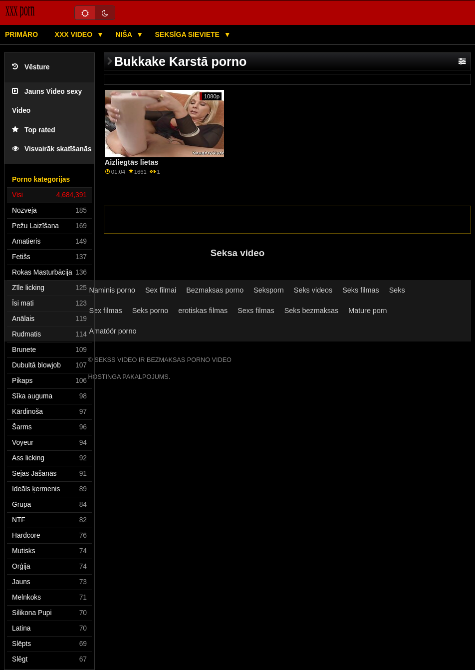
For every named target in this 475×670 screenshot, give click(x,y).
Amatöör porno (112, 331)
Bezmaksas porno (214, 290)
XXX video (74, 34)
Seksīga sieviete (188, 34)
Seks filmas (360, 290)
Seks (397, 290)
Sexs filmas (256, 311)
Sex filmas (105, 311)
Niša (124, 34)
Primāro (21, 34)
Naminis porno (112, 290)
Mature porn (367, 311)
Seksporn (268, 290)
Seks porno (150, 311)
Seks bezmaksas (311, 311)
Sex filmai (160, 290)
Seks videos (313, 290)
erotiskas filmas (203, 311)
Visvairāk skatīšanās (51, 149)
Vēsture (30, 67)
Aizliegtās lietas (132, 162)
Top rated (33, 130)
